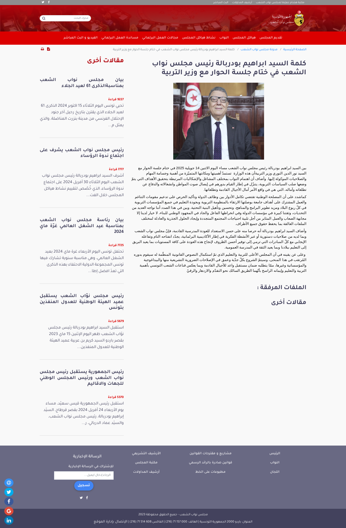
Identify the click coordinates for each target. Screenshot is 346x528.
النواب (274, 463)
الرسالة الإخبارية (87, 456)
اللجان (274, 472)
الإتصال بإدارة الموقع (110, 522)
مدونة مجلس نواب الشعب (259, 49)
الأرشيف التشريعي (146, 453)
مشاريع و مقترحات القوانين (211, 453)
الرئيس (274, 453)
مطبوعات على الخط (210, 472)
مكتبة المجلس (146, 463)
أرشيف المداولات (242, 2)
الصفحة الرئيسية (294, 49)
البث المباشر (220, 2)
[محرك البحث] (65, 18)
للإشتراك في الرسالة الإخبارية (91, 466)
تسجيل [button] (84, 486)
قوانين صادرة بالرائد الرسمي (210, 463)
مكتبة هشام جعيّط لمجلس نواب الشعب (280, 2)
